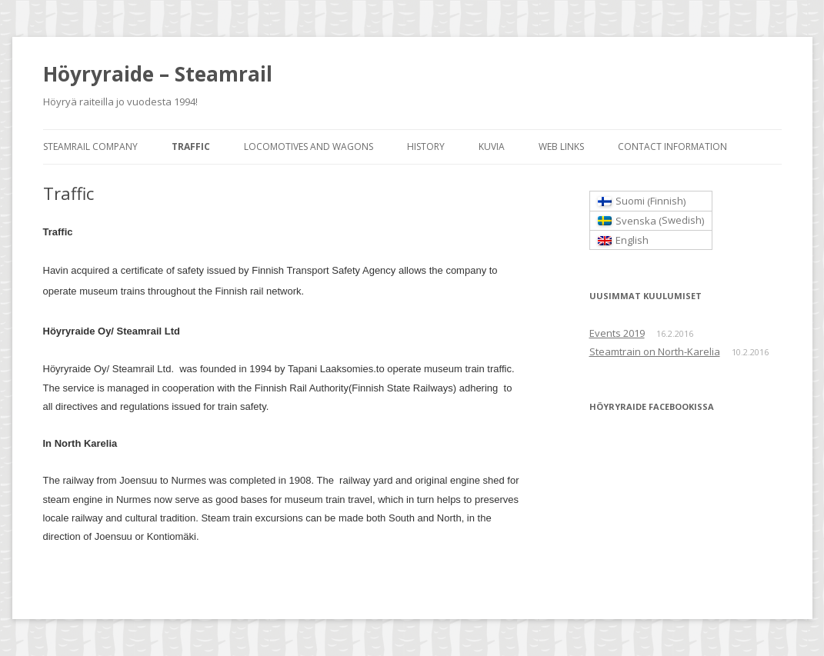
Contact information (672, 146)
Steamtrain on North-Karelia (654, 351)
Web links (561, 146)
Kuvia (492, 146)
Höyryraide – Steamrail (157, 74)
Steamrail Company (90, 146)
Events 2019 (617, 333)
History (426, 146)
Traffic (191, 146)
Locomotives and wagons (308, 146)
